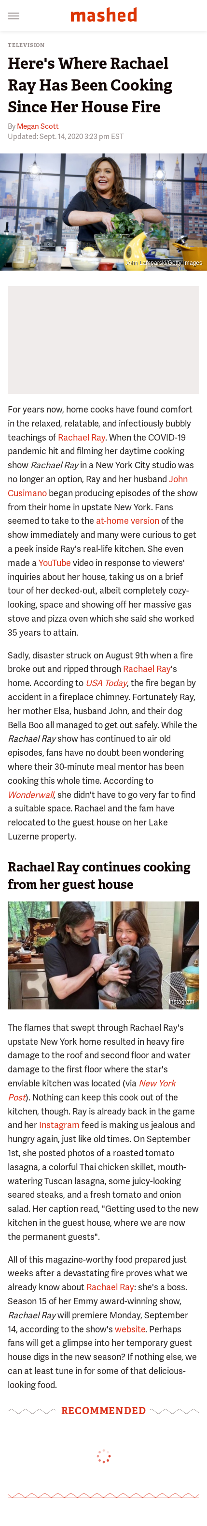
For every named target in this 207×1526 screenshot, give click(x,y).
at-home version (127, 520)
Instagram (181, 1002)
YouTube (55, 562)
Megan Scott (38, 126)
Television (26, 45)
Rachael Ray (81, 437)
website (130, 1329)
